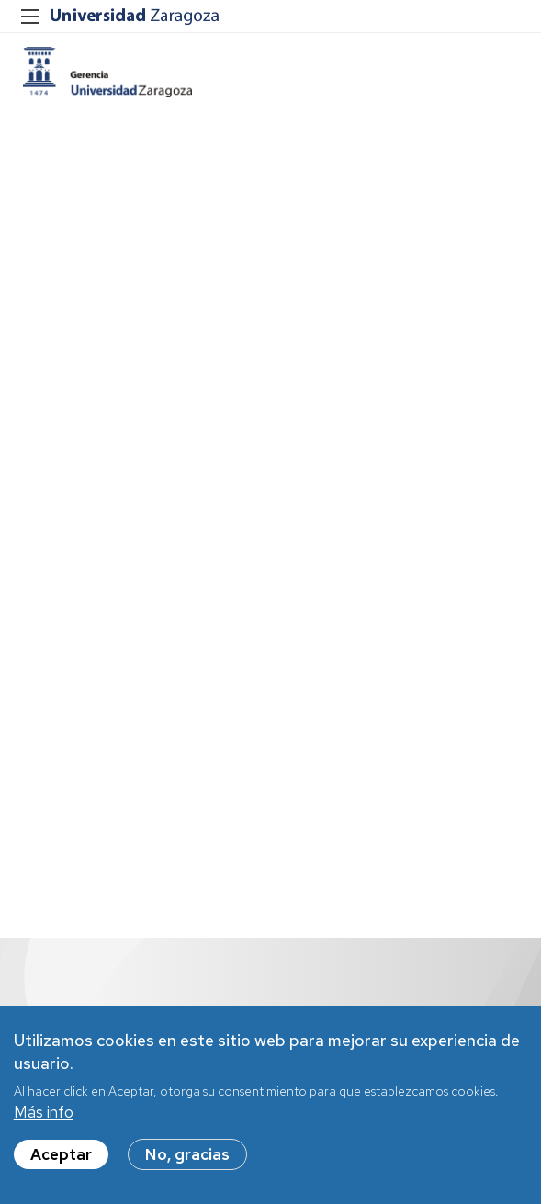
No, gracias (187, 1154)
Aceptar (61, 1154)
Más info (43, 1112)
